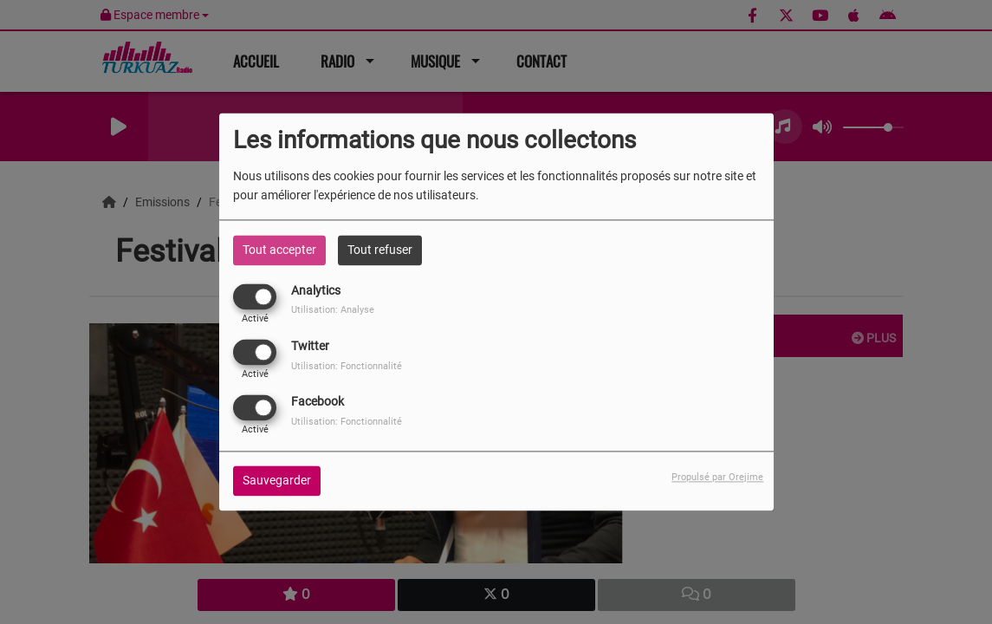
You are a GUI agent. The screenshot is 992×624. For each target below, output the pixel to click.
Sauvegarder (277, 481)
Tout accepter (279, 250)
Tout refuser (379, 250)
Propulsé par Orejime (717, 478)
